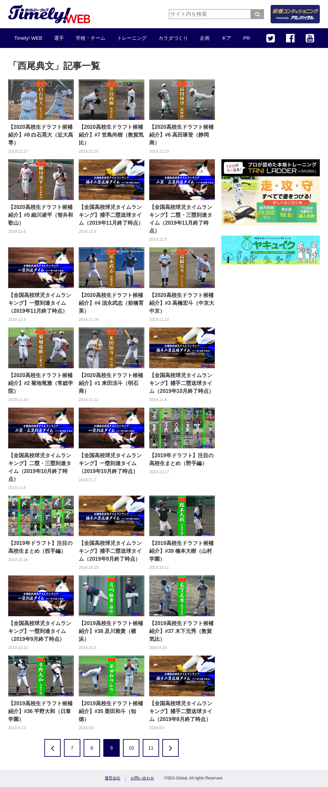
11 (151, 748)
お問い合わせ (142, 778)
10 (131, 748)
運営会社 (112, 778)
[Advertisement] (270, 108)
